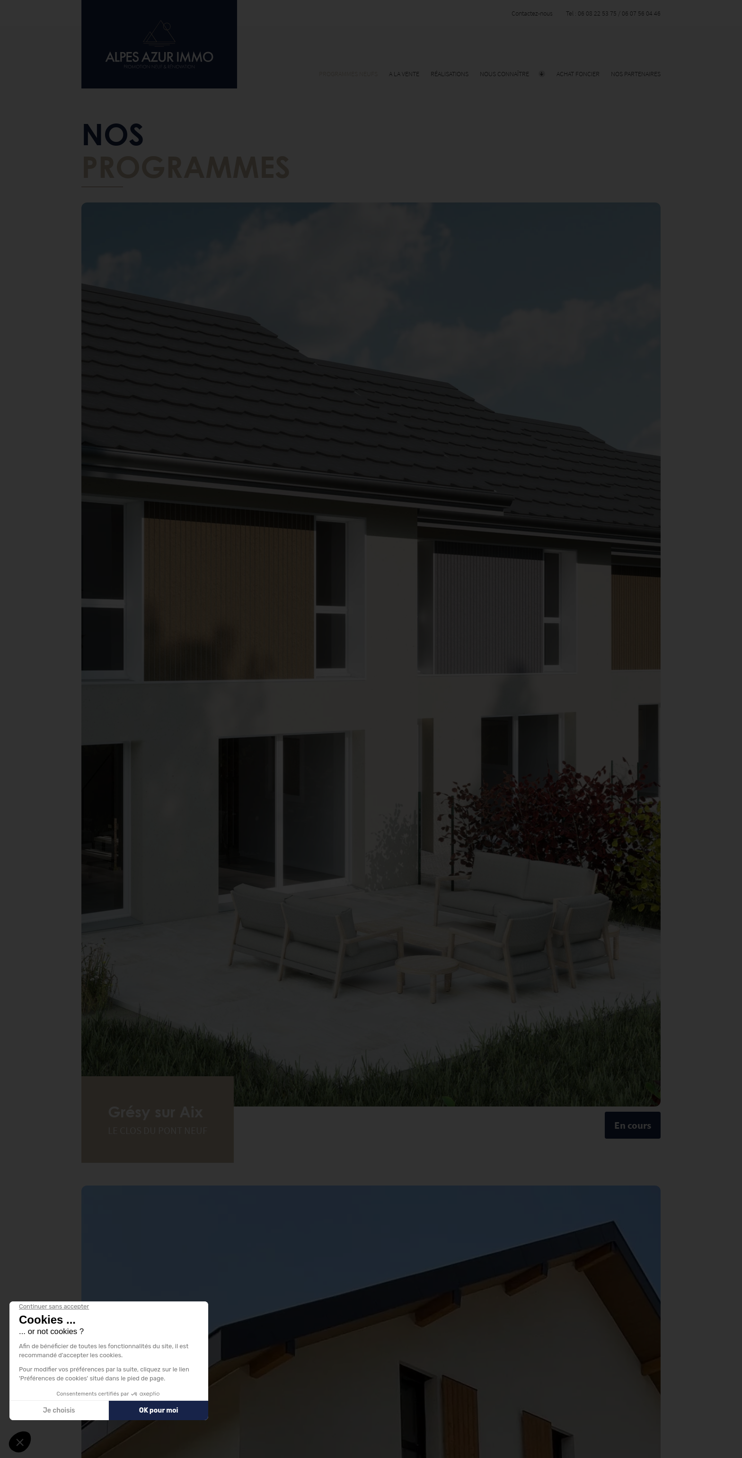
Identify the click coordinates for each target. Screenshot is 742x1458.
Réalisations (449, 74)
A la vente (404, 74)
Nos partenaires (636, 74)
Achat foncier (578, 74)
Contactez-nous (532, 13)
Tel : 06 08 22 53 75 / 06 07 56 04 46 (613, 13)
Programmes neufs (348, 74)
